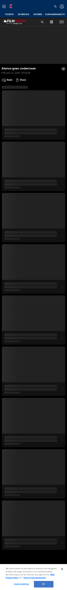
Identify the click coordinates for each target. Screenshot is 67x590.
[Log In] (62, 6)
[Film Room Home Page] (11, 22)
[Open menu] (5, 6)
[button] (55, 6)
